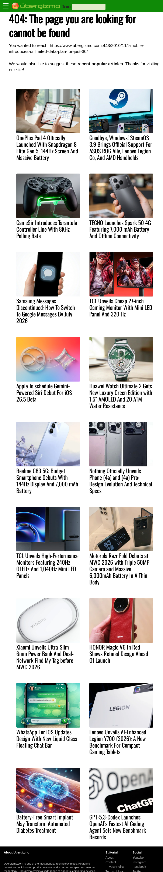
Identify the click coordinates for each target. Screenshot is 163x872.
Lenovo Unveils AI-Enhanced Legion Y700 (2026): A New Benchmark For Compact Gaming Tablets (117, 742)
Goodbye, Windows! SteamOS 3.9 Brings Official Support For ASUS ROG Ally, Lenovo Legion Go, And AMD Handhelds (120, 147)
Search (66, 6)
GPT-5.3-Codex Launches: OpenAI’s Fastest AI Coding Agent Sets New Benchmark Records (117, 827)
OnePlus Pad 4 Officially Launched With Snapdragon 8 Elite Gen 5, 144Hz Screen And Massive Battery (47, 147)
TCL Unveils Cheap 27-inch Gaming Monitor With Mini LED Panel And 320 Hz (120, 307)
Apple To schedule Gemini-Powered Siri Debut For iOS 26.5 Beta (44, 392)
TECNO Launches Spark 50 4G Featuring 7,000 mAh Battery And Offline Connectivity (120, 229)
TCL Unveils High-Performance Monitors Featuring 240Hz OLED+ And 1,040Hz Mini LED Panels (47, 565)
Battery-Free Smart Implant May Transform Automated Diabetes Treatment (44, 823)
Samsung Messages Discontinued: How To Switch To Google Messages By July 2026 (45, 310)
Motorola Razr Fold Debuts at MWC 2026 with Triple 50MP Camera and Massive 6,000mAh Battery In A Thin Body (119, 568)
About (109, 857)
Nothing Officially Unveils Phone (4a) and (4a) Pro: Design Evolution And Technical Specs (120, 480)
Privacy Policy (115, 866)
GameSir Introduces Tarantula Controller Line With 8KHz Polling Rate (46, 229)
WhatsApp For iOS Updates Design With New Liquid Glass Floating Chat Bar (46, 738)
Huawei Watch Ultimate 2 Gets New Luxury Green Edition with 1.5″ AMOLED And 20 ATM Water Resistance (120, 396)
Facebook (139, 866)
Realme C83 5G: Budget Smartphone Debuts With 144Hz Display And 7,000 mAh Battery (47, 480)
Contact (110, 862)
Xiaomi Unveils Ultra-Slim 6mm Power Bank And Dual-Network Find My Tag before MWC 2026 (45, 657)
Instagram (139, 862)
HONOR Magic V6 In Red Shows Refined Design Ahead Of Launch (118, 653)
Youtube (138, 857)
